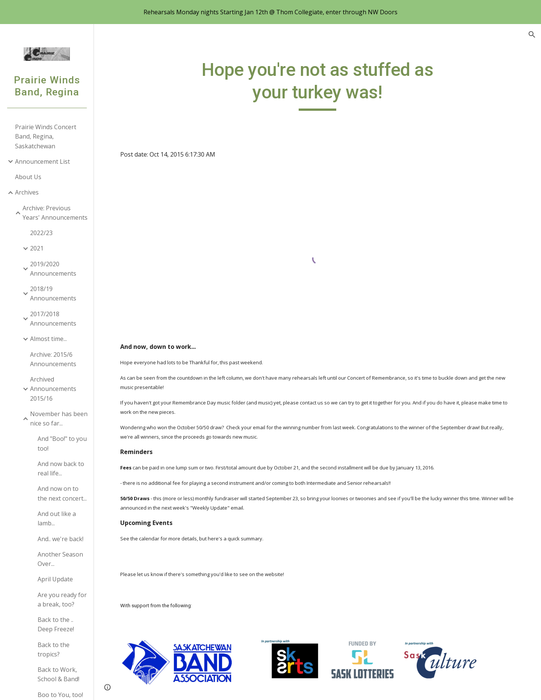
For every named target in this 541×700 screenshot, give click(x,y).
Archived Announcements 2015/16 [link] (53, 389)
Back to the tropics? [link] (54, 649)
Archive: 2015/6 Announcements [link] (53, 359)
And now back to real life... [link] (61, 468)
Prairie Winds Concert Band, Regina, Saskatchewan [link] (45, 136)
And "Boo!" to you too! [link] (62, 443)
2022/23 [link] (41, 233)
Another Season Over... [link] (60, 559)
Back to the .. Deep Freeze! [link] (56, 624)
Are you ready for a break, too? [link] (62, 599)
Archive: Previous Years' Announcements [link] (55, 213)
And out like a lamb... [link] (57, 518)
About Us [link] (28, 177)
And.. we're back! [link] (60, 539)
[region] (270, 12)
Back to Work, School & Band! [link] (58, 674)
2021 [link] (37, 248)
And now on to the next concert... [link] (62, 493)
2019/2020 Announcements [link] (53, 269)
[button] (532, 35)
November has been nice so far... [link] (59, 418)
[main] (317, 85)
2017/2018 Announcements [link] (53, 318)
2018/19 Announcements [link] (53, 293)
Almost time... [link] (48, 339)
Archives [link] (27, 192)
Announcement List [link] (42, 161)
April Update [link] (55, 579)
